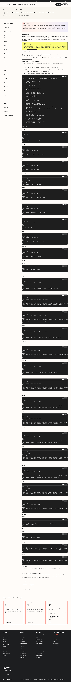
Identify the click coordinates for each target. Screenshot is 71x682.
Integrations (11, 9)
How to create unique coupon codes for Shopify (31, 572)
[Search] (62, 1)
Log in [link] (50, 622)
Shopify (15, 9)
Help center (5, 9)
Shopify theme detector (32, 48)
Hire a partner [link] (30, 622)
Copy (65, 146)
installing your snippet (34, 63)
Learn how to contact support (44, 589)
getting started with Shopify (45, 54)
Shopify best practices (22, 9)
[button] (25, 585)
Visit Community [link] (8, 622)
